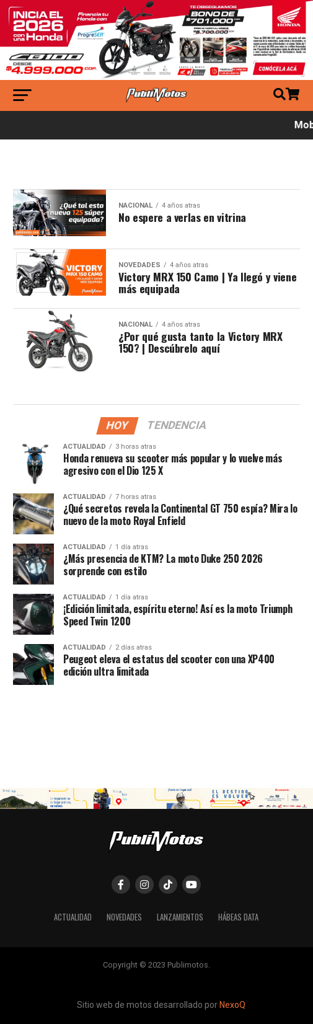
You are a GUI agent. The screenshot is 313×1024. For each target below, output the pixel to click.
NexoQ (232, 1005)
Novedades (124, 917)
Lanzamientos (180, 917)
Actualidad (73, 917)
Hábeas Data (238, 917)
